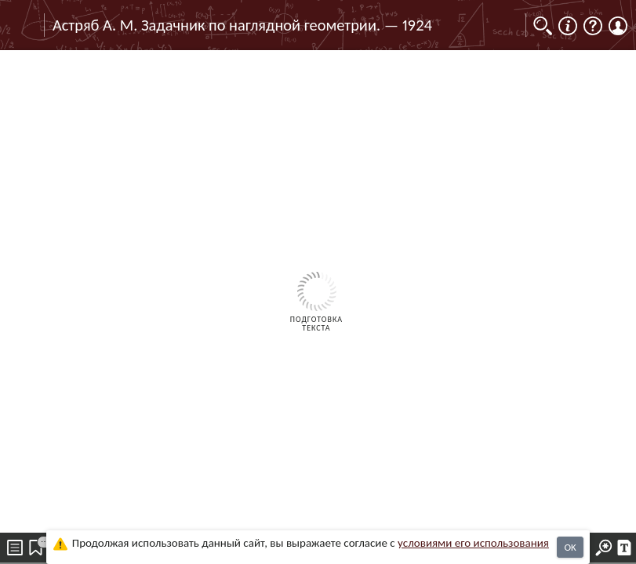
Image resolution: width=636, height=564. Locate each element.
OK (570, 547)
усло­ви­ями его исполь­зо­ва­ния (473, 543)
